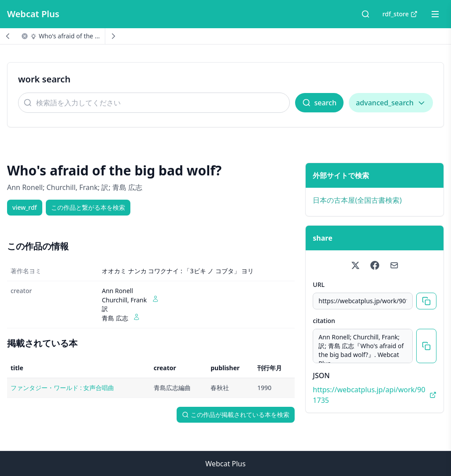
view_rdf (24, 207)
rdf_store (400, 14)
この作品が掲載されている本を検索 (235, 414)
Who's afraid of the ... (69, 36)
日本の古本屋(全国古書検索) (357, 200)
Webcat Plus (33, 14)
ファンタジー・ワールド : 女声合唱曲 (62, 387)
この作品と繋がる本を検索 (88, 207)
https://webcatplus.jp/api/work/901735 (374, 395)
